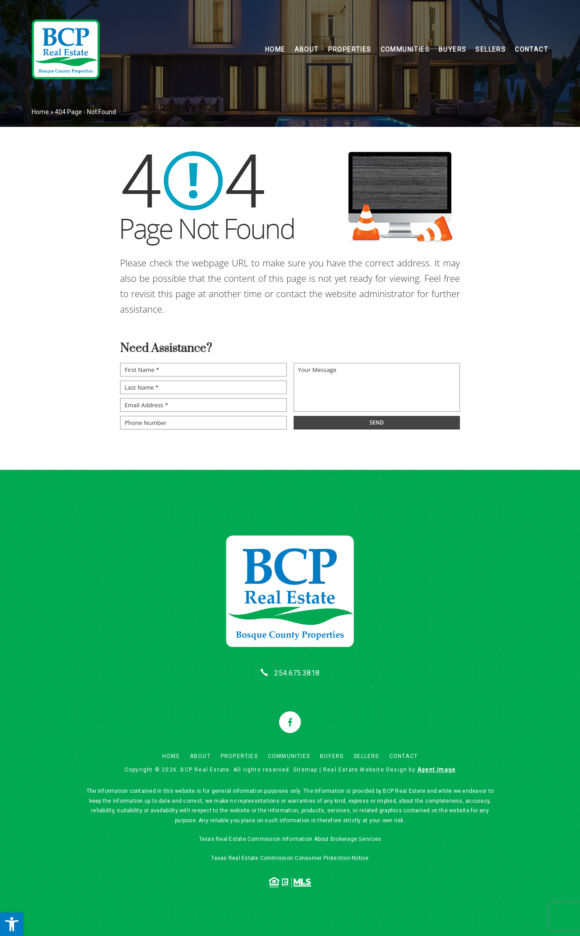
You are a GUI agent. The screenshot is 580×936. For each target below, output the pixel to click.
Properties (350, 50)
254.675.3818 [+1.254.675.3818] (296, 673)
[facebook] (290, 722)
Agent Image (436, 769)
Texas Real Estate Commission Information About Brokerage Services (290, 838)
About (307, 50)
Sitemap (305, 769)
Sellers (490, 50)
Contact (531, 50)
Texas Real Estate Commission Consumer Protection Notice (289, 857)
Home (275, 50)
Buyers (452, 50)
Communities (405, 50)
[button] (12, 924)
